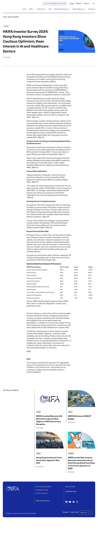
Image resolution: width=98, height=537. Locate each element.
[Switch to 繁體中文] (79, 3)
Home (24, 9)
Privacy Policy (73, 512)
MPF (50, 9)
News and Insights (13, 17)
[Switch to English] (72, 3)
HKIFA (31, 9)
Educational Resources (61, 9)
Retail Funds (40, 9)
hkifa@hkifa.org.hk (71, 491)
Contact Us (91, 9)
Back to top (83, 512)
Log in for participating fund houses (55, 3)
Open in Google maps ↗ (43, 501)
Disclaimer (65, 512)
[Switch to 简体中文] (86, 3)
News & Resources (78, 9)
